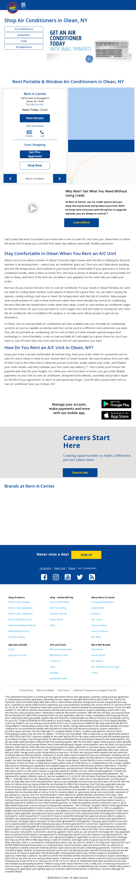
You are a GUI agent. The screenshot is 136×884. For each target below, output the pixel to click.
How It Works (56, 619)
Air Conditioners (24, 29)
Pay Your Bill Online (59, 602)
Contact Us (55, 661)
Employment (97, 607)
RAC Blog (96, 637)
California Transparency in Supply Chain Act (95, 690)
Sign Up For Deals (17, 655)
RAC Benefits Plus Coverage (105, 666)
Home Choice (98, 655)
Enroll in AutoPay (58, 607)
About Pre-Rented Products (22, 625)
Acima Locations (99, 631)
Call (42, 133)
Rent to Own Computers (20, 613)
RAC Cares (96, 619)
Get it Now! (96, 649)
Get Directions (35, 126)
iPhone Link (116, 416)
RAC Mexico (97, 661)
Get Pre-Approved (35, 154)
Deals (11, 649)
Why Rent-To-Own (59, 655)
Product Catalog (16, 637)
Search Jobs (80, 473)
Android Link (116, 405)
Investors (96, 613)
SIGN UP (86, 555)
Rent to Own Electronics (20, 619)
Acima (94, 672)
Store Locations (99, 625)
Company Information (102, 602)
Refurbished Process (18, 631)
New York (59, 568)
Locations (45, 568)
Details (29, 133)
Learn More (81, 222)
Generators (23, 35)
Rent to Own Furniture (19, 602)
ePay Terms (63, 690)
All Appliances (24, 47)
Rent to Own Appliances (20, 607)
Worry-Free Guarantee (61, 649)
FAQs (52, 625)
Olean (71, 568)
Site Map (54, 672)
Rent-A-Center (35, 94)
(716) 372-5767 (36, 104)
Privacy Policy (26, 690)
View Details (35, 118)
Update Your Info (58, 613)
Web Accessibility (45, 690)
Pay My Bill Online (58, 678)
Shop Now (35, 165)
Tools (24, 41)
